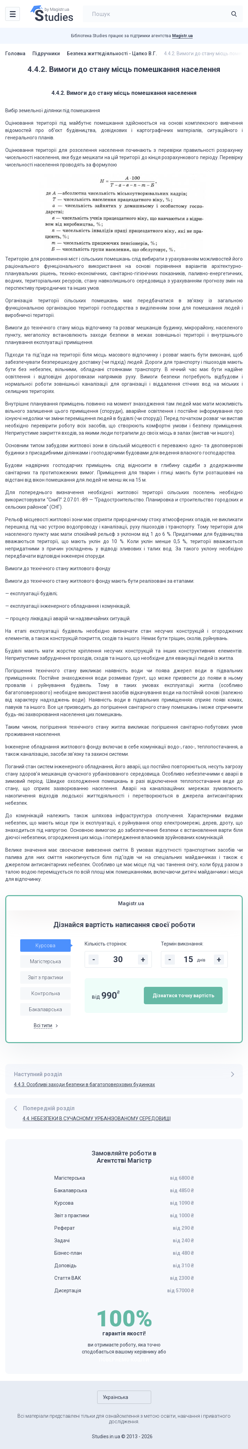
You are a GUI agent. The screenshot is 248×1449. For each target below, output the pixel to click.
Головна (15, 53)
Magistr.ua (182, 35)
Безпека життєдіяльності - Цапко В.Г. (112, 53)
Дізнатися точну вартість (183, 995)
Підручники (46, 53)
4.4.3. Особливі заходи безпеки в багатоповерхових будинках (84, 1084)
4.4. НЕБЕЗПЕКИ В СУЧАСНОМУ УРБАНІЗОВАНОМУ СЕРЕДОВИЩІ (97, 1118)
